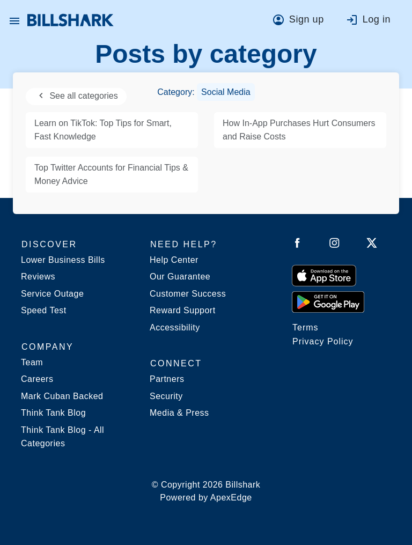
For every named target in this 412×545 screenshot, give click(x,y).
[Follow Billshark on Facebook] (297, 245)
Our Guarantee (180, 276)
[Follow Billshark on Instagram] (334, 245)
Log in (377, 19)
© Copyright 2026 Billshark (206, 492)
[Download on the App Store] (324, 275)
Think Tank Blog (53, 412)
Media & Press (179, 412)
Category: (205, 92)
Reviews (38, 276)
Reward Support (183, 310)
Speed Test (44, 310)
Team (32, 362)
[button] (14, 20)
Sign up (306, 19)
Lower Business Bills (63, 259)
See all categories (76, 95)
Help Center (174, 259)
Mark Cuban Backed (62, 396)
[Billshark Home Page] (70, 20)
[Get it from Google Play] (328, 301)
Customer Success (188, 293)
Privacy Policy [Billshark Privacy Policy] (323, 341)
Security (166, 396)
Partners (167, 379)
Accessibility (175, 327)
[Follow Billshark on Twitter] (371, 245)
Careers (37, 379)
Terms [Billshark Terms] (305, 327)
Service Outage (52, 293)
